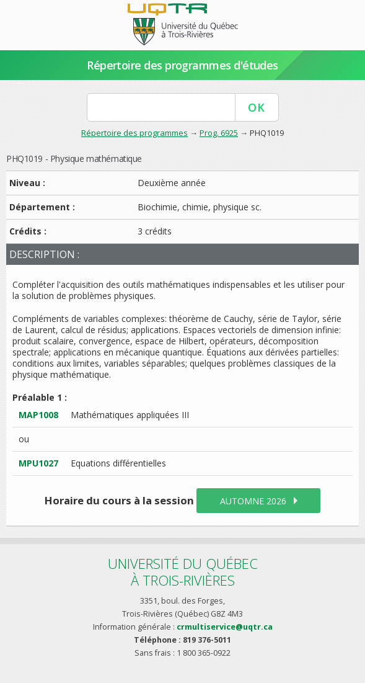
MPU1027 (38, 463)
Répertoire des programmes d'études (182, 65)
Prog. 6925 (219, 132)
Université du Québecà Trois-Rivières (183, 571)
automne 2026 (253, 501)
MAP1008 (38, 415)
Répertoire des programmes (134, 132)
